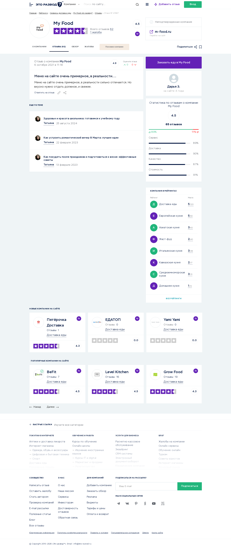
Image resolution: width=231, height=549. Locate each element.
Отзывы (51, 330)
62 (111, 29)
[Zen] (145, 503)
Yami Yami (172, 320)
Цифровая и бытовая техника (50, 454)
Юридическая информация (41, 533)
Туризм (163, 454)
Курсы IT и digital (85, 458)
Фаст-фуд (165, 239)
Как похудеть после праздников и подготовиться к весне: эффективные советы (90, 158)
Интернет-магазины (41, 446)
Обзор (75, 47)
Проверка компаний (41, 503)
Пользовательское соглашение (125, 533)
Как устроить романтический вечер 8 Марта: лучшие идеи (81, 138)
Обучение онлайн (169, 450)
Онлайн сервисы (169, 446)
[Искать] (113, 4)
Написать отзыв (39, 485)
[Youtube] (154, 503)
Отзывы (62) (59, 47)
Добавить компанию (99, 485)
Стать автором (38, 497)
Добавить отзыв (169, 4)
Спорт (36, 459)
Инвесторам (65, 503)
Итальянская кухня (170, 251)
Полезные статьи (40, 514)
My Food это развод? (83, 13)
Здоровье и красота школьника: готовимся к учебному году (82, 119)
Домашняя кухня (169, 286)
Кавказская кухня (169, 263)
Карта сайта (157, 533)
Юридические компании (130, 466)
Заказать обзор (96, 491)
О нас (61, 485)
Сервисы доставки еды (60, 13)
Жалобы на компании (172, 442)
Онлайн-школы (81, 446)
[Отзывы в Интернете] (49, 4)
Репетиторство (85, 467)
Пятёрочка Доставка (56, 322)
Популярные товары (42, 467)
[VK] (127, 503)
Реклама (92, 497)
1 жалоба (96, 32)
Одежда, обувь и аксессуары (50, 450)
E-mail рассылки (39, 508)
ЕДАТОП (113, 320)
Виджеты (92, 503)
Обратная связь (68, 518)
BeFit (51, 372)
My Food (65, 61)
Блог (32, 520)
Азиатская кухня (169, 228)
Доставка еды (168, 204)
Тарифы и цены (96, 508)
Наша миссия (66, 491)
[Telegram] (118, 503)
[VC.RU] (163, 503)
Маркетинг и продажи (89, 462)
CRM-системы (124, 454)
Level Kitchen (117, 372)
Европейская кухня (171, 216)
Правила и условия (99, 533)
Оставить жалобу (40, 491)
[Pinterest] (136, 503)
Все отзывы (36, 526)
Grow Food (173, 372)
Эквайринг (122, 449)
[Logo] (39, 28)
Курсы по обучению (84, 442)
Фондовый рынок (169, 467)
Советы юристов (169, 459)
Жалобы (89, 47)
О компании (39, 47)
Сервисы (63, 497)
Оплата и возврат (98, 514)
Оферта (145, 533)
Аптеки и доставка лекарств (47, 442)
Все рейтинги (174, 299)
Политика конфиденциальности (72, 533)
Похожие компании (114, 47)
